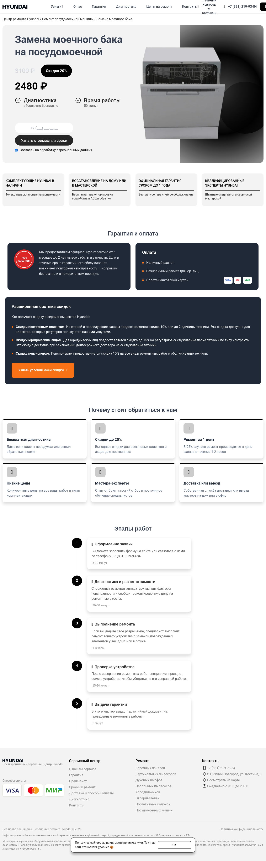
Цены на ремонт (159, 7)
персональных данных (74, 150)
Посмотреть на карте (223, 780)
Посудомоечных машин (154, 810)
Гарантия (99, 7)
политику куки (133, 842)
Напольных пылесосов (153, 786)
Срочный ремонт (82, 787)
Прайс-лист (78, 781)
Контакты (189, 7)
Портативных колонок (152, 804)
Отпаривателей (147, 798)
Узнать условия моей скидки (42, 370)
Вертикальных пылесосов (155, 774)
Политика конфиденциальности (242, 829)
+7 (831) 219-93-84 (242, 7)
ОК (174, 844)
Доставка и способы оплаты (91, 793)
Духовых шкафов (149, 780)
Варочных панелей (150, 768)
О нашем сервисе (82, 769)
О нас (77, 7)
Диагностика (126, 7)
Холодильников (147, 792)
